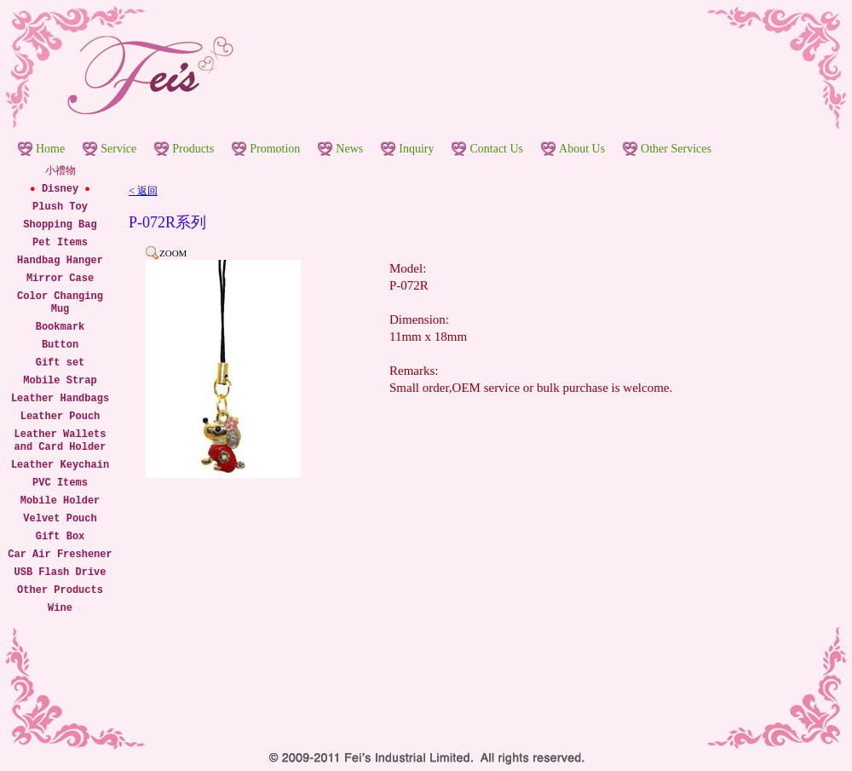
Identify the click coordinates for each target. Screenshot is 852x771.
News (349, 148)
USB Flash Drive (60, 572)
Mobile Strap (59, 381)
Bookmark (60, 327)
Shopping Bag (59, 225)
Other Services (676, 148)
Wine (60, 608)
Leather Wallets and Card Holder (60, 441)
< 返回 (143, 191)
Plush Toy (60, 207)
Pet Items (60, 243)
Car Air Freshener (60, 555)
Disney (60, 189)
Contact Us (496, 148)
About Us (582, 148)
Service (118, 148)
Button (60, 345)
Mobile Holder (60, 501)
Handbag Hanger (60, 261)
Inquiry (416, 148)
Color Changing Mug (60, 303)
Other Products (60, 590)
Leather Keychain (60, 465)
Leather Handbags (60, 399)
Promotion (275, 148)
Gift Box (60, 537)
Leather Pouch (60, 417)
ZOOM (173, 253)
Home (50, 148)
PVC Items (60, 483)
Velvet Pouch (59, 519)
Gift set (60, 363)
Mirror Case (60, 279)
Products (193, 148)
